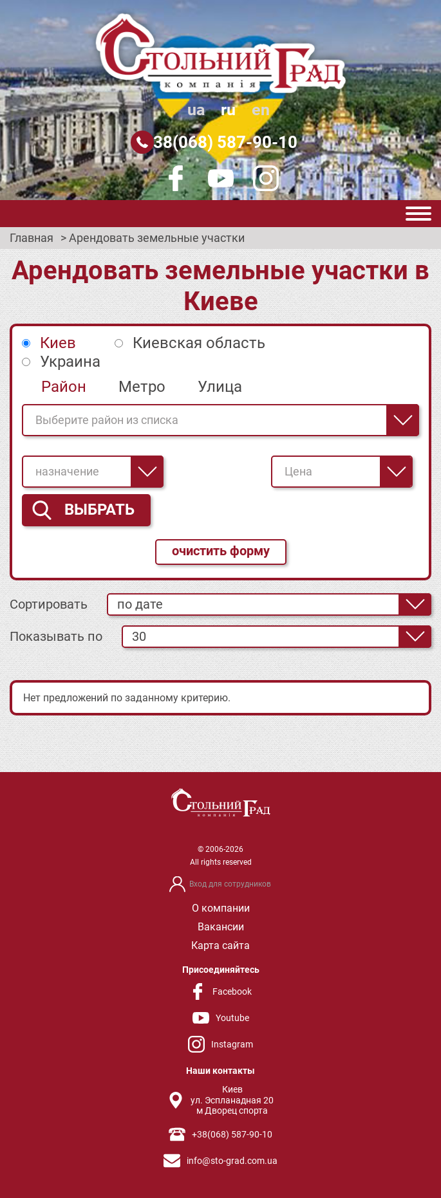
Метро (141, 386)
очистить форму (221, 550)
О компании (221, 908)
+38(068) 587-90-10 (220, 142)
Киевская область (199, 343)
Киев (58, 343)
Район (63, 386)
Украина (70, 362)
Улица (220, 386)
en (261, 109)
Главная (31, 238)
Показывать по (56, 636)
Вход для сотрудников (230, 884)
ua (196, 109)
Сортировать (49, 604)
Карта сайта (220, 945)
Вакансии (221, 927)
